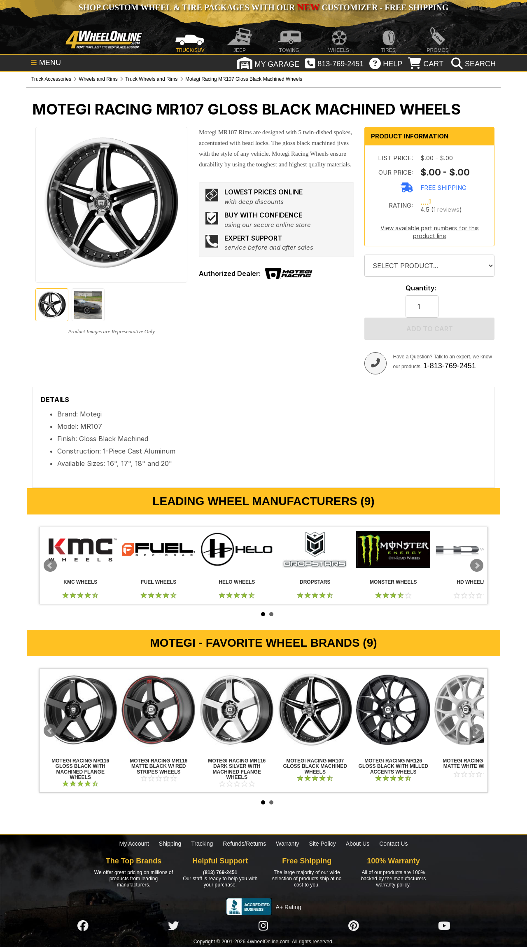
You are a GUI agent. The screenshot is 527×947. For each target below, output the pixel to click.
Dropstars (315, 549)
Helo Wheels (237, 549)
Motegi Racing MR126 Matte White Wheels (471, 710)
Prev (50, 565)
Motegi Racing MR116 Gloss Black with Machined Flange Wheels (80, 710)
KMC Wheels (80, 549)
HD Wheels (471, 549)
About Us (358, 843)
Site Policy (322, 843)
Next (476, 565)
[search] (472, 64)
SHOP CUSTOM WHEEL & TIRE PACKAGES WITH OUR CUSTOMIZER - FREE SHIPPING (263, 7)
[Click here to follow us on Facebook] (83, 925)
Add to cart (429, 329)
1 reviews (446, 209)
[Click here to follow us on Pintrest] (353, 925)
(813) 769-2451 (220, 872)
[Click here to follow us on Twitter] (173, 925)
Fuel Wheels (158, 549)
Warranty (287, 843)
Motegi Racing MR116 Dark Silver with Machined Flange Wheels (237, 710)
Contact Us (393, 843)
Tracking (202, 843)
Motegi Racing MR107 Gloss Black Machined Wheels (315, 710)
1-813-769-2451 (449, 366)
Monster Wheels (393, 549)
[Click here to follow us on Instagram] (263, 925)
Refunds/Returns (244, 843)
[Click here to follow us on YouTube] (444, 925)
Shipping (170, 843)
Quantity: (421, 288)
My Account (134, 843)
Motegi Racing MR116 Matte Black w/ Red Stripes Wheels (158, 710)
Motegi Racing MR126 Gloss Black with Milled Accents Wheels (393, 710)
